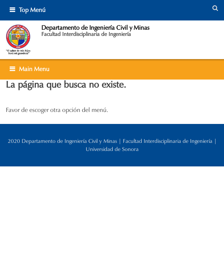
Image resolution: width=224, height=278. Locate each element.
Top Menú (32, 10)
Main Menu (34, 69)
